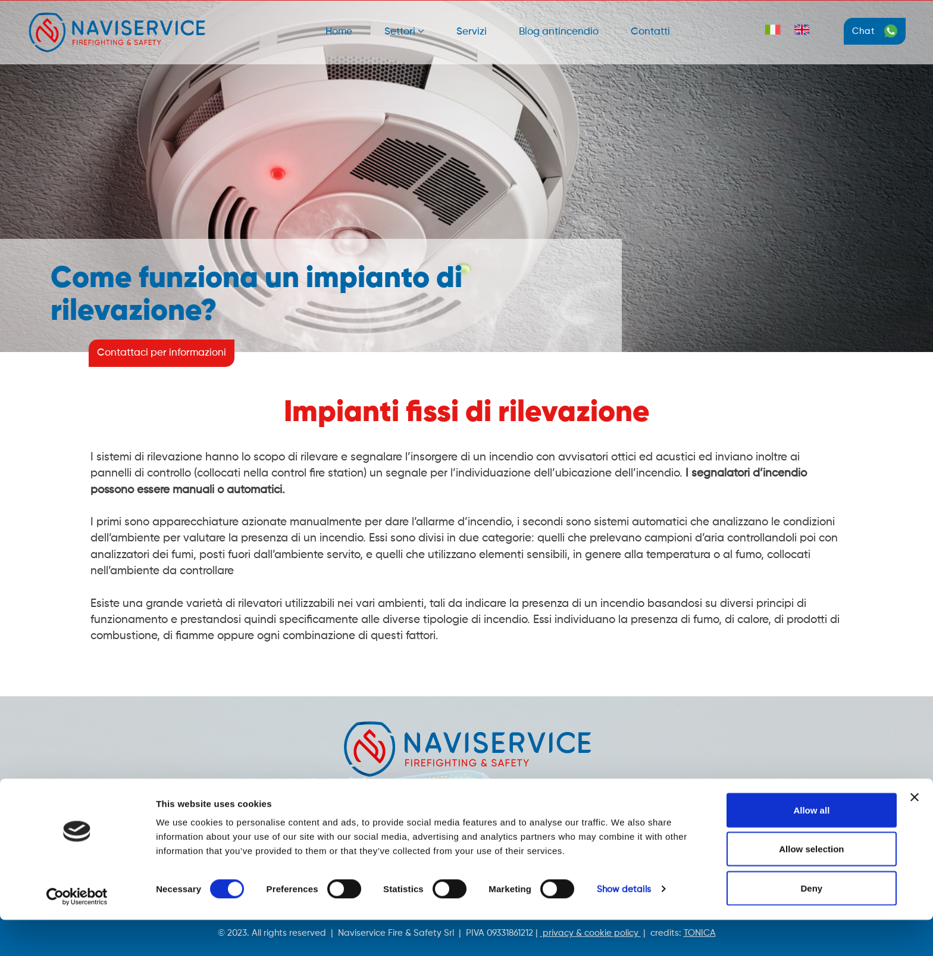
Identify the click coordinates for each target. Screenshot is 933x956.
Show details (624, 925)
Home (338, 32)
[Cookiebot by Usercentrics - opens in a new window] (77, 933)
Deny (812, 924)
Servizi (471, 32)
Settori (404, 31)
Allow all (811, 846)
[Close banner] (914, 833)
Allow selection (811, 885)
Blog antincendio (559, 32)
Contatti (650, 32)
